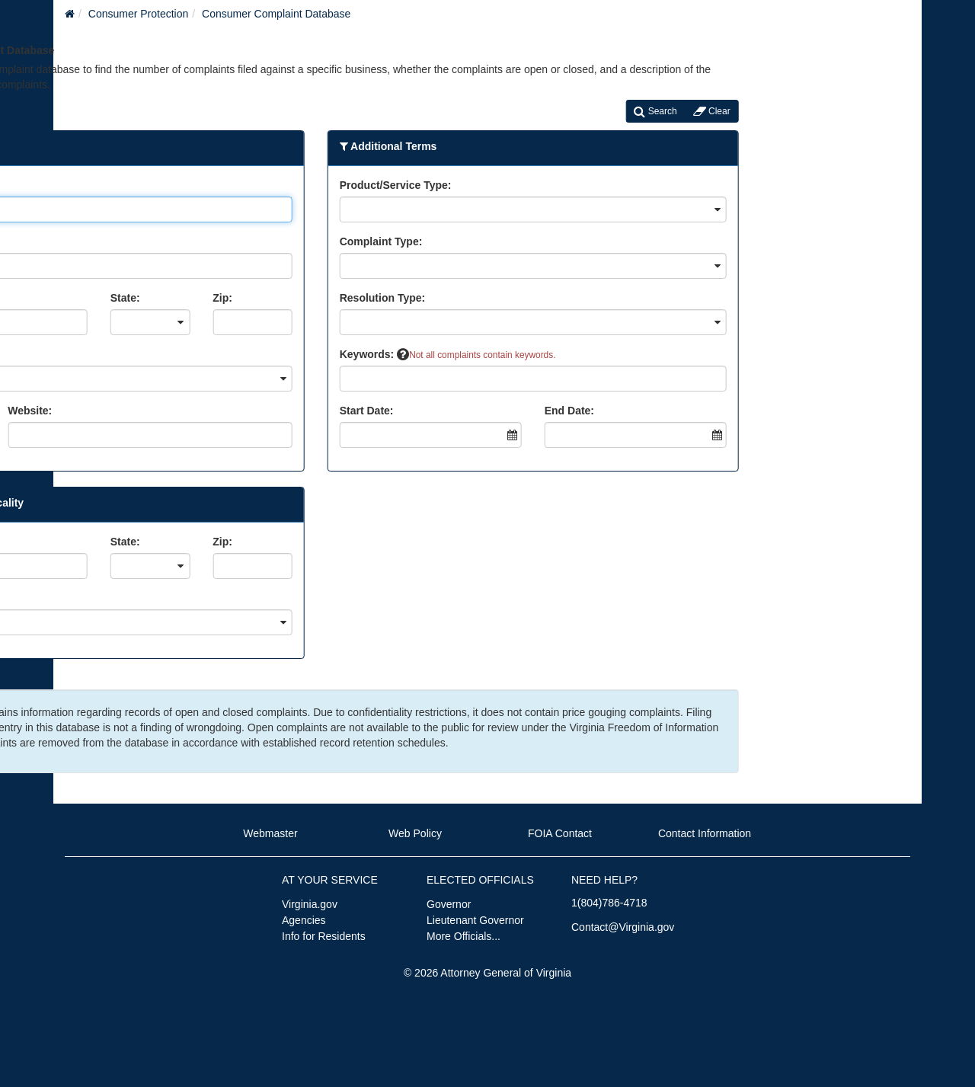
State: (60, 298)
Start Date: (301, 410)
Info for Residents (324, 936)
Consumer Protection (138, 14)
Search (590, 111)
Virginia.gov (309, 904)
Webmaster (270, 833)
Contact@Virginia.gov (622, 927)
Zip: (158, 298)
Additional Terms (323, 146)
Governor (449, 904)
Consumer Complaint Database (276, 14)
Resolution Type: (317, 298)
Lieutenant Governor (475, 920)
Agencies (304, 920)
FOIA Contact (560, 833)
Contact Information (704, 833)
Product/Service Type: (330, 185)
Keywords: (309, 354)
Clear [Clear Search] (646, 111)
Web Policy (415, 833)
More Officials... (463, 936)
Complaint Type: (315, 241)
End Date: (504, 410)
